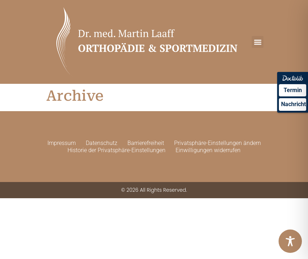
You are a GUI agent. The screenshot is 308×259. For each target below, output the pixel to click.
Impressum (61, 143)
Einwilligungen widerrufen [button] (208, 150)
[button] (257, 42)
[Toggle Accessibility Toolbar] (290, 241)
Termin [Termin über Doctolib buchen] (293, 90)
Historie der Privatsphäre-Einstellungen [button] (116, 150)
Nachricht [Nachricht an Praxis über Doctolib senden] (293, 104)
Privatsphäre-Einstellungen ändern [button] (217, 143)
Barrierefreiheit (145, 143)
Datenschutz (101, 143)
